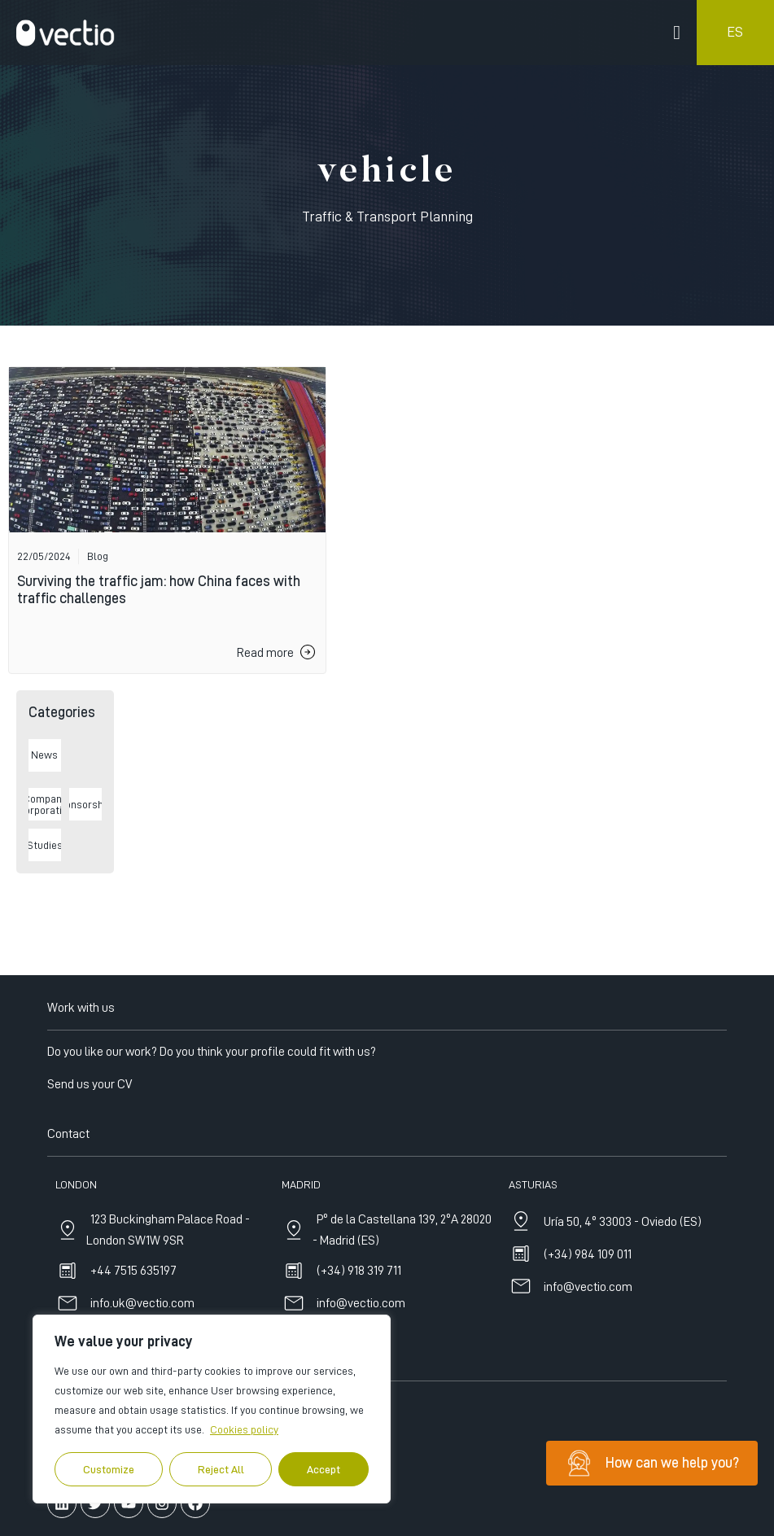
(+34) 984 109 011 (588, 1396)
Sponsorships (85, 804)
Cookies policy (244, 1429)
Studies (45, 845)
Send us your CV (89, 1225)
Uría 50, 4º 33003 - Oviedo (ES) (623, 1364)
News (44, 754)
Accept (323, 1469)
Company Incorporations (45, 804)
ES (735, 31)
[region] (212, 1409)
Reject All (221, 1469)
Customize (108, 1469)
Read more (265, 652)
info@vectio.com (588, 1429)
